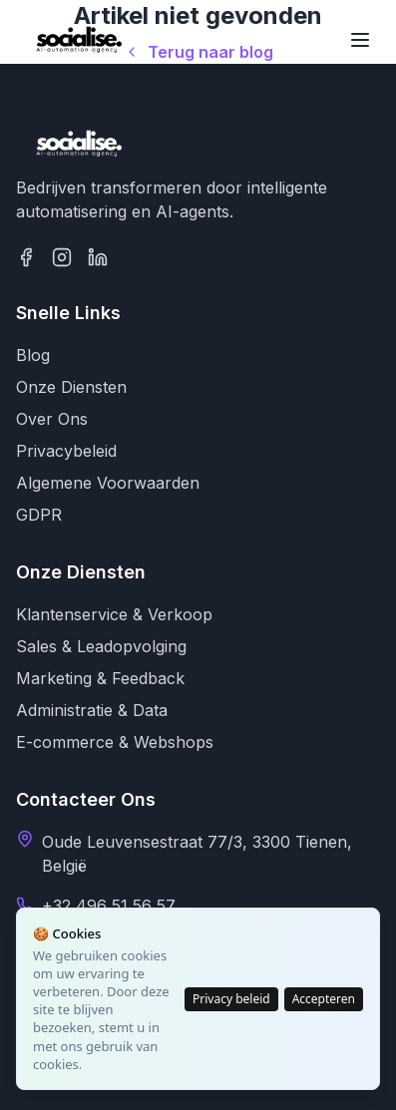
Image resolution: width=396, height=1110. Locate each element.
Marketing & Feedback (100, 678)
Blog (33, 355)
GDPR (39, 515)
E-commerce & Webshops (114, 742)
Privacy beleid (231, 998)
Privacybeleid (66, 451)
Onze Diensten (71, 387)
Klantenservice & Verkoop (114, 614)
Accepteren (323, 998)
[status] (198, 999)
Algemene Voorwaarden (107, 483)
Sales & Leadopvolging (101, 646)
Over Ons (52, 419)
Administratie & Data (92, 710)
